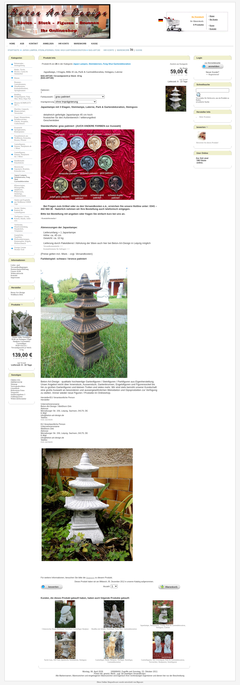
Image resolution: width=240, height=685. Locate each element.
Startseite (14, 50)
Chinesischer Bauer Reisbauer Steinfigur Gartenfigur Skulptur (65, 629)
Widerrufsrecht (17, 273)
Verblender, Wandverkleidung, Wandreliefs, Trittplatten (21, 228)
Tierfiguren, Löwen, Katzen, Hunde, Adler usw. (22, 218)
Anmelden (48, 44)
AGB (22, 44)
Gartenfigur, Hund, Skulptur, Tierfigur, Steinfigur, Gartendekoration (114, 661)
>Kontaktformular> (49, 218)
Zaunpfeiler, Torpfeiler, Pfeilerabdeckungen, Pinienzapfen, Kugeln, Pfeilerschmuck (22, 239)
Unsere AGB (16, 271)
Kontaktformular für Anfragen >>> (56, 249)
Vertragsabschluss (18, 386)
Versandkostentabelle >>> (53, 246)
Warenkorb (80, 44)
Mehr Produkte (205, 117)
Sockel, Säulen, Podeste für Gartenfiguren (20, 210)
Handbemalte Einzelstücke (19, 162)
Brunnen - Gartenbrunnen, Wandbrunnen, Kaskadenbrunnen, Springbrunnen (21, 86)
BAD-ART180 (94, 50)
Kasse (212, 25)
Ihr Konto (214, 19)
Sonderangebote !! (18, 394)
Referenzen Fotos (18, 390)
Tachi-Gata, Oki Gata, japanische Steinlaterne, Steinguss (65, 660)
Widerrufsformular (18, 399)
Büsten (17, 78)
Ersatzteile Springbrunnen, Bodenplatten (20, 130)
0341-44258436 (46, 420)
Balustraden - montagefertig (19, 64)
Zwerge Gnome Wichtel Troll (20, 248)
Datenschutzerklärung (20, 269)
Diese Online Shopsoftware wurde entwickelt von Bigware (120, 682)
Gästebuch (15, 388)
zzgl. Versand (21, 363)
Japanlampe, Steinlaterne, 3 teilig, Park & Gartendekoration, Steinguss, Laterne (163, 626)
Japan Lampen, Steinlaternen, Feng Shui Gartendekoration (54, 50)
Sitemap (14, 384)
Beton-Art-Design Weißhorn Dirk (18, 294)
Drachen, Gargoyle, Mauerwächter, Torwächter (21, 111)
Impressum (15, 277)
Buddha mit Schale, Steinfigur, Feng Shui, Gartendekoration (114, 629)
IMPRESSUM (16, 382)
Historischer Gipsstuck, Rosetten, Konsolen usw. (22, 169)
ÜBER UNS (15, 380)
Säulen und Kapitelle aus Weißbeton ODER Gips (22, 202)
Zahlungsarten (16, 397)
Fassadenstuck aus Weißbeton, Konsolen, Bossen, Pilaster (22, 138)
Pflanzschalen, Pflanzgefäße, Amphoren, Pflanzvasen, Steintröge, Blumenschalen (20, 190)
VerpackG (15, 392)
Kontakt (213, 29)
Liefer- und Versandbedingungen (19, 266)
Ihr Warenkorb (198, 17)
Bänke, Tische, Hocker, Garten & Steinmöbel (21, 72)
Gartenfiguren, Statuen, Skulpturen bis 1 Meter (21, 154)
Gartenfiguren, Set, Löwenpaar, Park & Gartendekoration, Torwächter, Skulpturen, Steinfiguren (163, 661)
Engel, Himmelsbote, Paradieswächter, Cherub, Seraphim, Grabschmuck (22, 120)
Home (212, 16)
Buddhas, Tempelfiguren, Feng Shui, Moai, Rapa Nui (22, 97)
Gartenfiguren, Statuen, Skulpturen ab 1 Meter (22, 146)
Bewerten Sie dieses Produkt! (207, 143)
